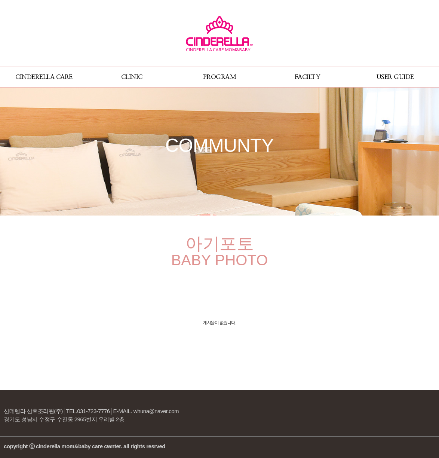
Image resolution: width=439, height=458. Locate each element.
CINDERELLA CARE (44, 77)
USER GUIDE (395, 77)
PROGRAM (219, 77)
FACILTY (307, 77)
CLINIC (131, 77)
